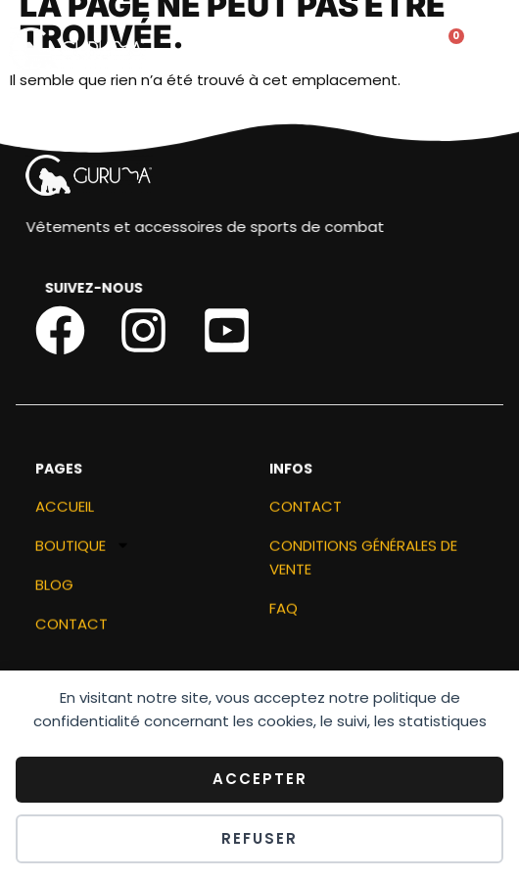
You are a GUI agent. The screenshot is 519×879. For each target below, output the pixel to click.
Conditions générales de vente (363, 562)
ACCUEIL (64, 511)
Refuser (259, 838)
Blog (54, 589)
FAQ (283, 613)
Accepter (259, 778)
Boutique (82, 551)
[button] (303, 51)
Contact (71, 629)
